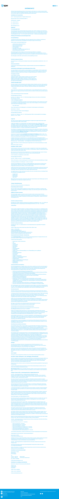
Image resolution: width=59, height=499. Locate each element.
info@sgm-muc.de (5, 495)
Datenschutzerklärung (24, 492)
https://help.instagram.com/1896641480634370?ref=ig (20, 396)
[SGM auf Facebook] (53, 5)
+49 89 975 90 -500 (4, 493)
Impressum (22, 491)
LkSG (21, 496)
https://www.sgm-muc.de (20, 382)
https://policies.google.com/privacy (17, 144)
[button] (57, 6)
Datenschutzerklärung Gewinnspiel (26, 495)
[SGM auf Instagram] (55, 5)
